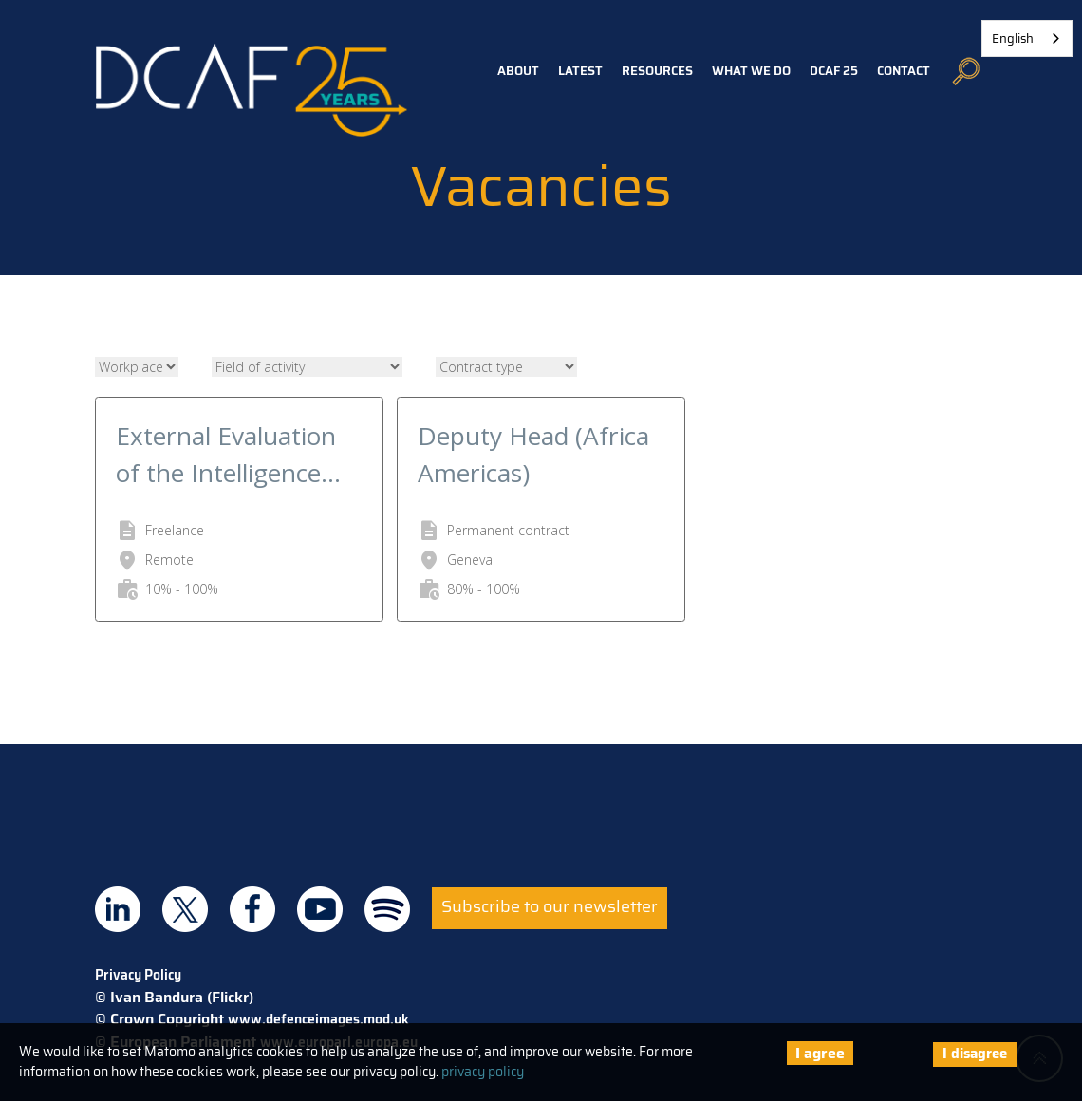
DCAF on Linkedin (117, 909)
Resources (657, 71)
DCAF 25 (834, 71)
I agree (820, 1053)
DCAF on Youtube (320, 909)
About (518, 71)
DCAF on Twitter (185, 909)
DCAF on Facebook (252, 909)
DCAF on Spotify (387, 909)
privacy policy (482, 1071)
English (1013, 38)
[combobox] (1027, 38)
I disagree (974, 1053)
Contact (903, 71)
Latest (580, 71)
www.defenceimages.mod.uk (318, 1019)
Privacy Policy (138, 974)
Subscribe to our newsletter (549, 906)
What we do (751, 71)
